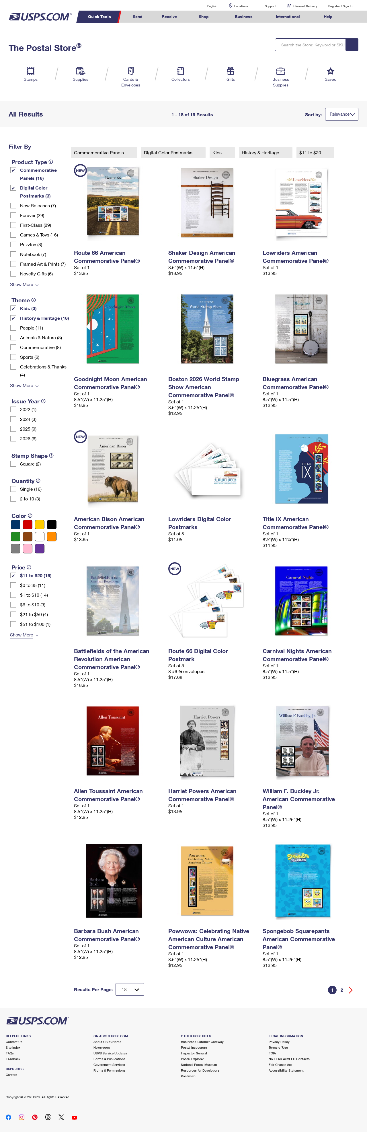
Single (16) (31, 489)
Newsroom (101, 1047)
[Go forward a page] (351, 990)
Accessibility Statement (286, 1070)
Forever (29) (32, 215)
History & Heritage (261, 152)
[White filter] (39, 536)
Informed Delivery (305, 6)
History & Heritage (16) (44, 318)
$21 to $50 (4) (34, 614)
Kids (217, 152)
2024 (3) (28, 419)
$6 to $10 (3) (32, 604)
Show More (21, 284)
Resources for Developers (200, 1070)
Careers (11, 1074)
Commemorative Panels (99, 152)
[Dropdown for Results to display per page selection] (130, 989)
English (206, 6)
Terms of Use (278, 1047)
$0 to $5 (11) (32, 585)
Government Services (109, 1064)
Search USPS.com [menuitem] (353, 17)
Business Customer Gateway (202, 1042)
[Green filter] (15, 536)
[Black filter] (51, 524)
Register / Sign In (340, 6)
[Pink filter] (27, 548)
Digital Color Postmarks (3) (35, 191)
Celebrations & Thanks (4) (43, 370)
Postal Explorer (192, 1059)
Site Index (13, 1047)
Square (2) (30, 463)
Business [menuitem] (244, 16)
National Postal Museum (199, 1064)
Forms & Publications (109, 1059)
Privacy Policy (279, 1042)
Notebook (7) (33, 254)
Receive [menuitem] (169, 16)
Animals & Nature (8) (41, 337)
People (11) (31, 327)
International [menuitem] (288, 16)
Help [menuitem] (328, 16)
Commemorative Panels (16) (38, 174)
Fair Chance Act (280, 1064)
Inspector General (194, 1053)
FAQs (10, 1053)
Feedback (13, 1059)
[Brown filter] (27, 536)
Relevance (340, 114)
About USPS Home (107, 1042)
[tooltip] (50, 161)
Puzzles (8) (31, 244)
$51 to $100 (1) (35, 624)
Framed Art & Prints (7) (43, 264)
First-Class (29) (35, 225)
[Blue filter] (15, 524)
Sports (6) (29, 357)
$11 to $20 (310, 152)
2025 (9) (28, 428)
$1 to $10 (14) (34, 594)
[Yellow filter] (39, 524)
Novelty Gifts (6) (36, 273)
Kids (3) (28, 308)
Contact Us (14, 1042)
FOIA (272, 1053)
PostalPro (188, 1076)
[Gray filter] (15, 548)
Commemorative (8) (40, 347)
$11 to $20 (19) (36, 575)
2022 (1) (28, 409)
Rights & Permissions (109, 1070)
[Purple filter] (39, 548)
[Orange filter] (51, 536)
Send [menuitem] (137, 16)
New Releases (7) (38, 205)
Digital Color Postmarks (169, 152)
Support (270, 6)
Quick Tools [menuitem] (99, 16)
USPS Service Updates (110, 1053)
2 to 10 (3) (30, 498)
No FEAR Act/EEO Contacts (289, 1059)
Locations (241, 6)
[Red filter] (27, 524)
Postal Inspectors (194, 1047)
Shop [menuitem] (204, 16)
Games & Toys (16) (39, 234)
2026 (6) (28, 438)
